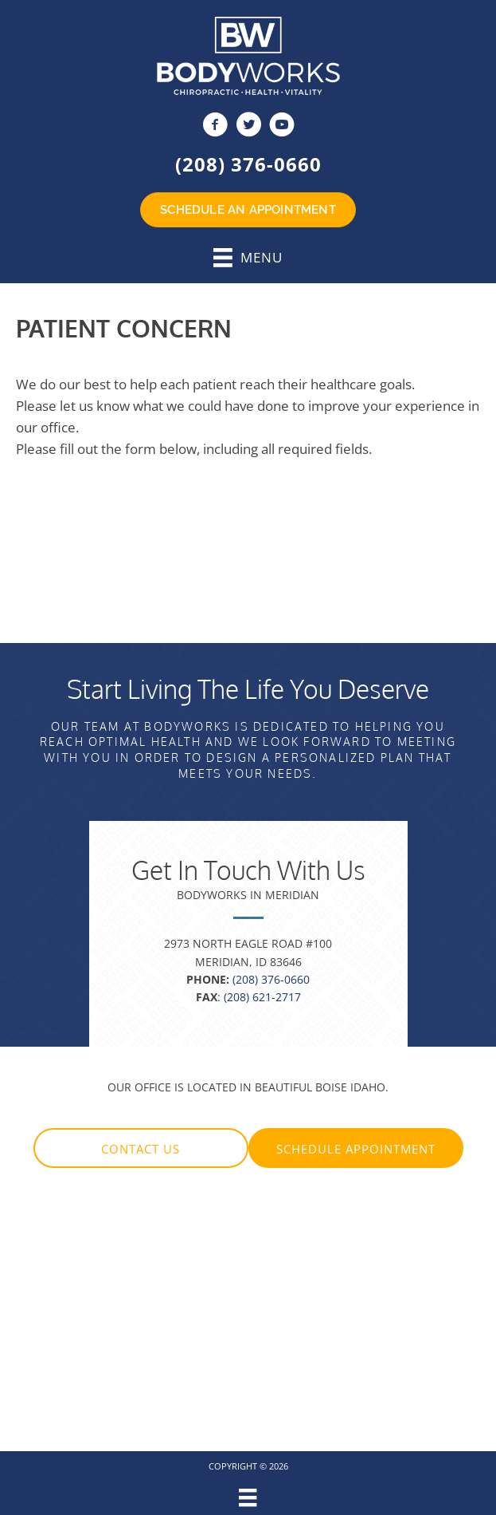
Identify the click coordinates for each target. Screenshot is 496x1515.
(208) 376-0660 (248, 164)
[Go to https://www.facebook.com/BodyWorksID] (215, 126)
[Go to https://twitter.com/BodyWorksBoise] (248, 126)
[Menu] (247, 1497)
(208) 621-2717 (262, 996)
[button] (140, 1148)
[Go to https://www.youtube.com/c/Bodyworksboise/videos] (282, 126)
